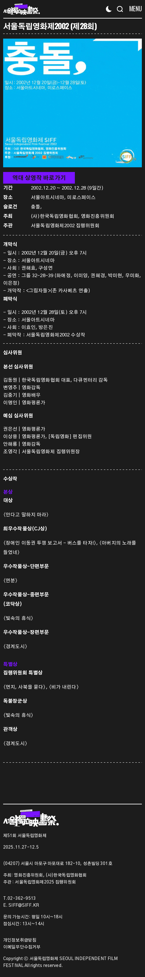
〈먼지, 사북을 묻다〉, (26, 687)
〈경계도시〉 (15, 646)
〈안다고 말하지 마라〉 (26, 515)
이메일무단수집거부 (21, 947)
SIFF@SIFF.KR (23, 905)
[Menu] (133, 8)
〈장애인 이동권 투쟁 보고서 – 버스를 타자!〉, (51, 543)
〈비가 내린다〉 (64, 687)
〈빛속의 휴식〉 (18, 618)
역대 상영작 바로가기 (39, 178)
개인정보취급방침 (19, 940)
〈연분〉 (10, 580)
